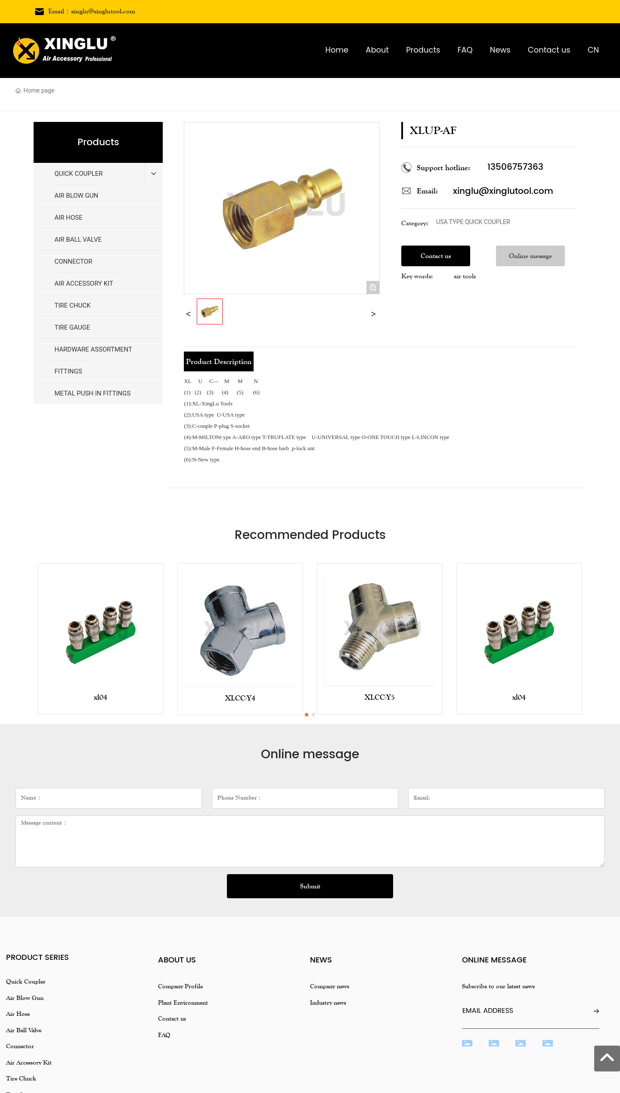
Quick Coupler (26, 981)
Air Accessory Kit (29, 1062)
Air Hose (18, 1013)
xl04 (100, 697)
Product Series (37, 957)
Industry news (328, 1002)
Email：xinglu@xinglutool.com (91, 11)
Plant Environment (183, 1002)
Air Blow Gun (24, 997)
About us (177, 960)
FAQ (164, 1035)
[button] (306, 714)
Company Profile (180, 986)
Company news (329, 986)
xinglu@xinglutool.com (503, 191)
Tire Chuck (21, 1078)
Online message (494, 960)
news (321, 960)
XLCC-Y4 (240, 698)
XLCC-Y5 (380, 697)
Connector (20, 1046)
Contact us (172, 1018)
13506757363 (515, 167)
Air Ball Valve (23, 1030)
